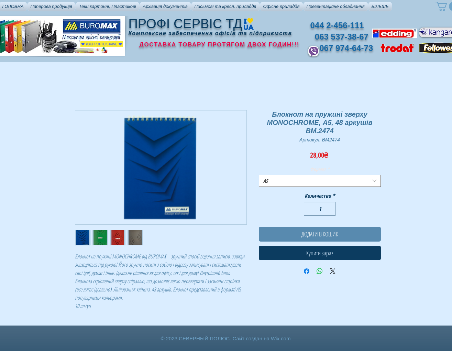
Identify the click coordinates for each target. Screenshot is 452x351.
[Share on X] (333, 271)
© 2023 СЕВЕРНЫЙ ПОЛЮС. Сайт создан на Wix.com (226, 338)
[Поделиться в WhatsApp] (320, 271)
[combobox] (320, 181)
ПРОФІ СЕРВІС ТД (185, 24)
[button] (51, 6)
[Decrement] (310, 208)
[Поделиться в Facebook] (306, 271)
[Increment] (329, 208)
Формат (320, 169)
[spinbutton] (320, 208)
